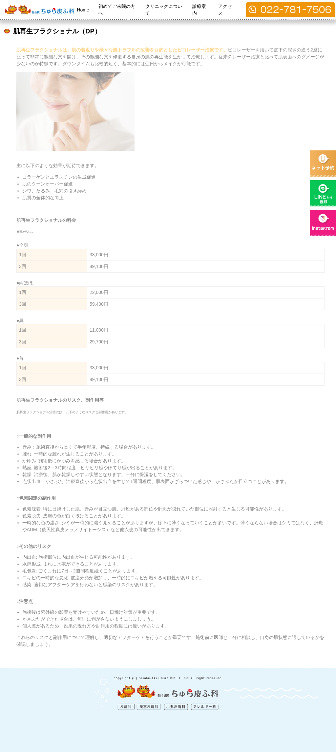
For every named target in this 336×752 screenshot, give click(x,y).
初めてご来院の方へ (116, 10)
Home (83, 9)
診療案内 (199, 10)
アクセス (225, 10)
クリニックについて (163, 10)
